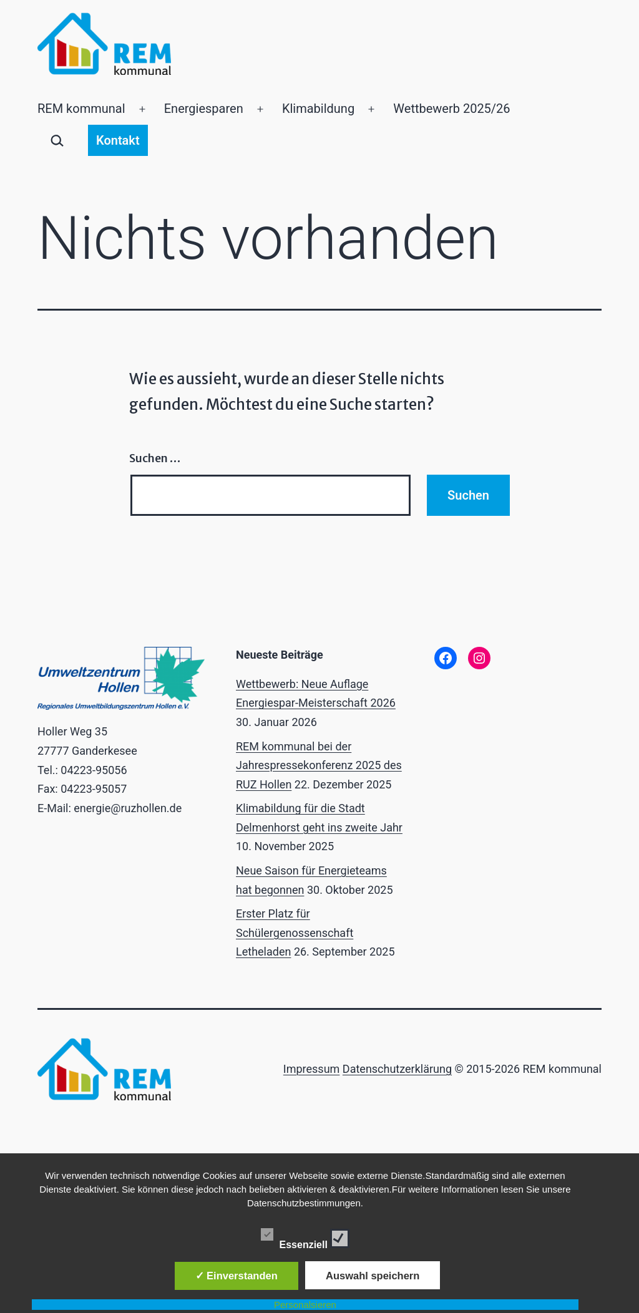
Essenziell (305, 1236)
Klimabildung (318, 108)
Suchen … (154, 458)
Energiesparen (203, 108)
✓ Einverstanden (236, 1275)
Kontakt (118, 140)
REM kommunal (81, 108)
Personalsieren (305, 1304)
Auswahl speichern (372, 1275)
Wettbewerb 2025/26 (451, 108)
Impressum (311, 1068)
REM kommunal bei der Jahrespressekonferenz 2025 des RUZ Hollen (319, 765)
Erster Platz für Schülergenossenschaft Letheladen (294, 932)
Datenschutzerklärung (397, 1068)
